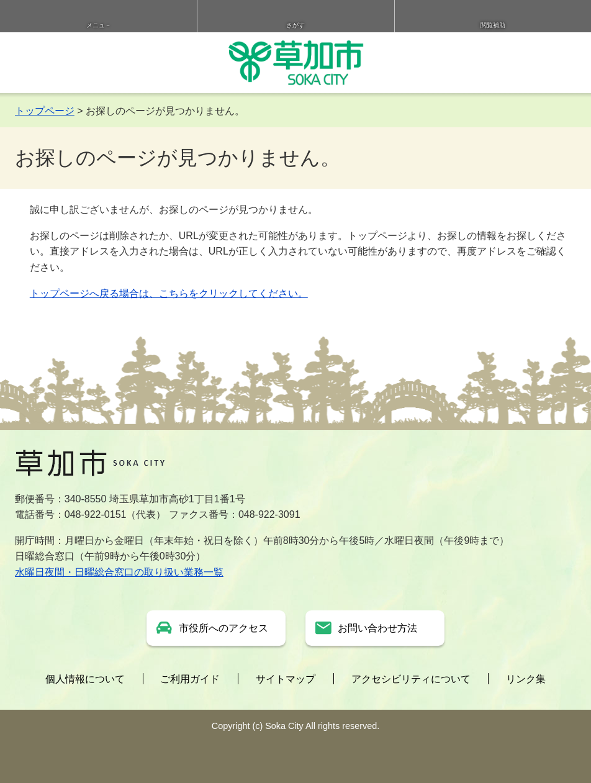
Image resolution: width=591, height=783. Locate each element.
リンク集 (526, 679)
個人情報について (85, 679)
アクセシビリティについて (411, 679)
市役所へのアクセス (223, 628)
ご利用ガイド (190, 679)
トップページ (44, 111)
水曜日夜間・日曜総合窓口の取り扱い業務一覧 (119, 572)
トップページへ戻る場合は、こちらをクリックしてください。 (169, 293)
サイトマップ (285, 679)
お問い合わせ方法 (377, 628)
